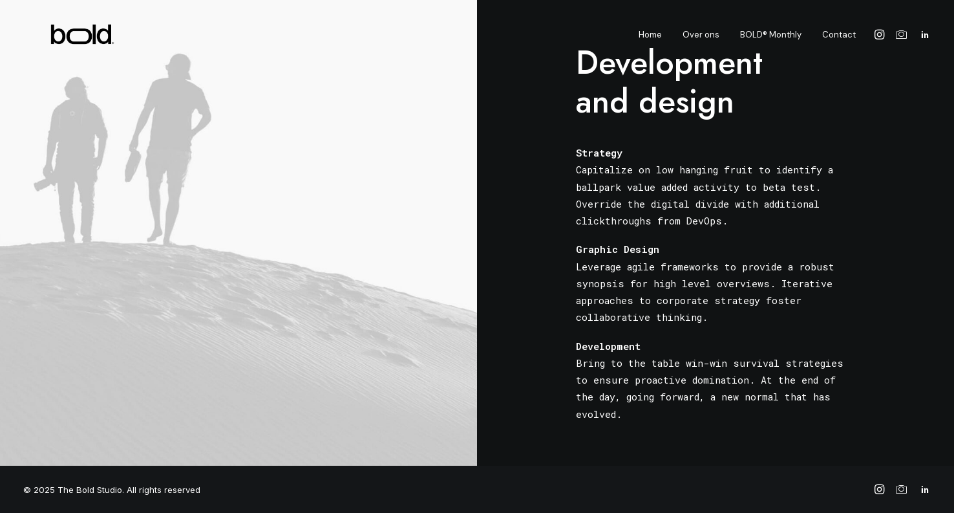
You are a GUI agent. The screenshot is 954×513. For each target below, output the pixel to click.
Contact (839, 39)
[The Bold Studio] (61, 39)
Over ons (701, 39)
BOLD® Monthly (770, 39)
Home (650, 39)
